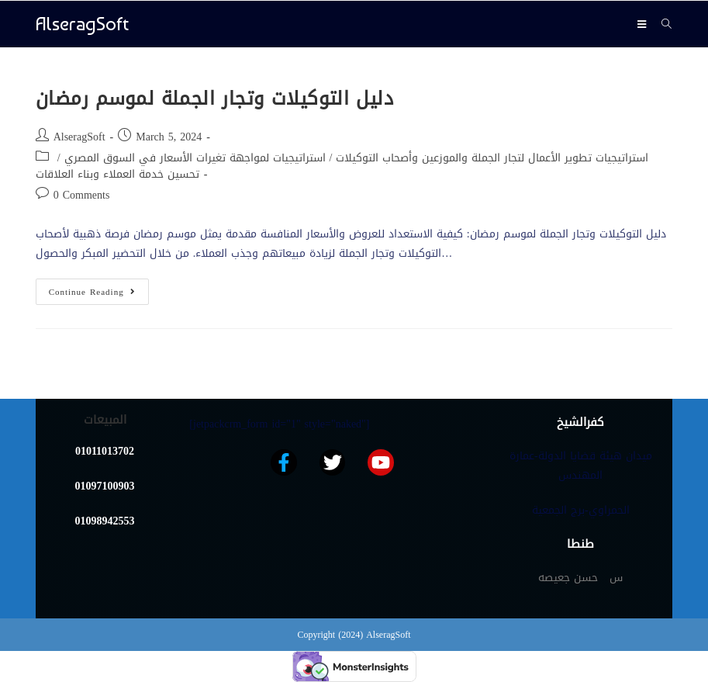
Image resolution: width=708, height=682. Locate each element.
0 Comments (82, 195)
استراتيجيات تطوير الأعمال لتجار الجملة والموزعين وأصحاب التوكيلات (492, 157)
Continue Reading (99, 289)
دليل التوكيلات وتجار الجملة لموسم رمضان (215, 98)
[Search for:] (661, 24)
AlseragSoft (82, 23)
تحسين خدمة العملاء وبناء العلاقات (117, 174)
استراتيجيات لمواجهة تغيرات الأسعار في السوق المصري (195, 157)
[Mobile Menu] (643, 24)
